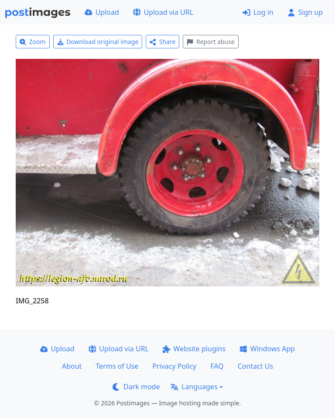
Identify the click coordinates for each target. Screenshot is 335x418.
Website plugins (194, 348)
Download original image (98, 41)
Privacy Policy (174, 366)
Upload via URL (163, 12)
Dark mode (136, 386)
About (72, 366)
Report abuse (210, 41)
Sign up (305, 12)
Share (162, 41)
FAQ (216, 366)
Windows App (267, 348)
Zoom (33, 41)
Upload (102, 12)
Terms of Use (117, 366)
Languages (194, 386)
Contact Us (255, 366)
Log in (258, 12)
